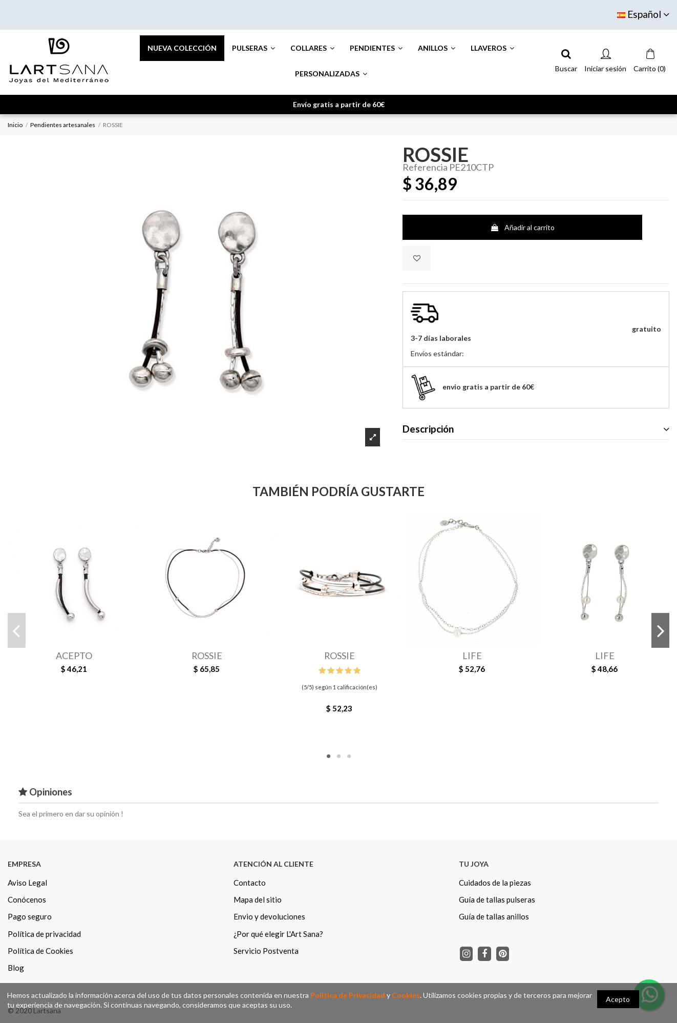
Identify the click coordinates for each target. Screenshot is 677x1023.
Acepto (618, 999)
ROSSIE (207, 655)
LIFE (472, 655)
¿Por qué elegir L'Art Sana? (278, 933)
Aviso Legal (27, 882)
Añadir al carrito (522, 227)
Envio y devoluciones (269, 916)
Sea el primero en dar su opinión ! (70, 813)
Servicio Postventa (266, 950)
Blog (16, 967)
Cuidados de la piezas (495, 882)
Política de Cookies (40, 950)
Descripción (536, 429)
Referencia (425, 167)
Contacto (250, 882)
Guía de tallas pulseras (497, 899)
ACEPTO (74, 655)
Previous (17, 630)
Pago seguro (30, 916)
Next (660, 630)
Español (643, 14)
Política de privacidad (44, 933)
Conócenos (27, 899)
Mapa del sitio (258, 899)
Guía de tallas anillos (494, 916)
